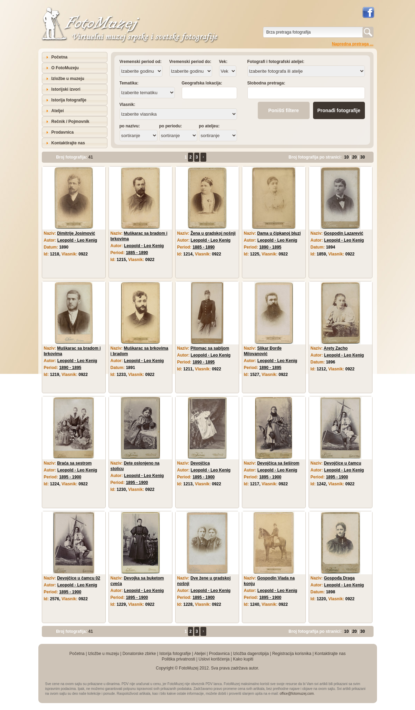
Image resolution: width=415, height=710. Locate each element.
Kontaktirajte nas (68, 143)
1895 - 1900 (70, 477)
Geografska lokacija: (202, 83)
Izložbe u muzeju (67, 78)
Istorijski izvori (66, 89)
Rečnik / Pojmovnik (70, 121)
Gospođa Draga (339, 578)
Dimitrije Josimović (76, 233)
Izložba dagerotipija (250, 653)
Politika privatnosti (178, 659)
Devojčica (200, 463)
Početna (59, 57)
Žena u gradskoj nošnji (213, 233)
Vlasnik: (127, 104)
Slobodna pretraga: (266, 83)
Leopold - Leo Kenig (77, 240)
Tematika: (129, 83)
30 (362, 157)
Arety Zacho (336, 348)
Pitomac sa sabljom (209, 348)
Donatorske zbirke (139, 653)
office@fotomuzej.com (297, 693)
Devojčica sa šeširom (278, 463)
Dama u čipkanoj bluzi (279, 233)
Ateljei (57, 110)
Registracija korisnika (291, 653)
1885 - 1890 (137, 252)
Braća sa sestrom (74, 463)
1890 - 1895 (270, 247)
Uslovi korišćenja (213, 659)
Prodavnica (62, 132)
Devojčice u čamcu (342, 463)
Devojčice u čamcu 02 (78, 578)
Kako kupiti (243, 659)
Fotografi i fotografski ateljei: (275, 61)
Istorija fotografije (68, 100)
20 (354, 157)
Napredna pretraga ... (352, 44)
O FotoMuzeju (65, 67)
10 (346, 157)
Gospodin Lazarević (343, 233)
